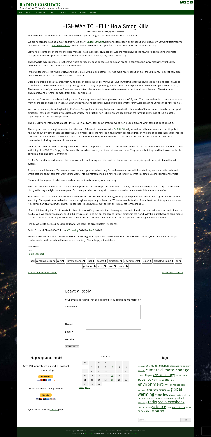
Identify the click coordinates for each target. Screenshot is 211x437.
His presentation (61, 45)
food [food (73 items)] (155, 389)
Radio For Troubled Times (42, 272)
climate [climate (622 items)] (153, 369)
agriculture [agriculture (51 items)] (163, 365)
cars (59, 260)
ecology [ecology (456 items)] (168, 374)
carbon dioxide (44, 260)
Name (69, 324)
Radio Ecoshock (36, 253)
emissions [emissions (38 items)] (159, 380)
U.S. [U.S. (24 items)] (150, 411)
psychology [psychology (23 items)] (142, 403)
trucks (122, 266)
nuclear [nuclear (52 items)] (142, 398)
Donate (83, 12)
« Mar (81, 387)
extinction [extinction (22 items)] (142, 390)
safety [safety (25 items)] (149, 407)
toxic (111, 266)
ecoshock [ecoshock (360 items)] (145, 379)
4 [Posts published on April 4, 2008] (112, 367)
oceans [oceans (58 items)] (167, 398)
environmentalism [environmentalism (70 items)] (174, 384)
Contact (74, 12)
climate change (74, 260)
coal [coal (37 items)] (140, 375)
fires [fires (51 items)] (149, 389)
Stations (63, 12)
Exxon (146, 260)
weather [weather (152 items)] (158, 411)
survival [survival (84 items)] (143, 411)
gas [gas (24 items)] (168, 390)
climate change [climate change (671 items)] (174, 369)
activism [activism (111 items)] (151, 365)
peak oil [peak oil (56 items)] (179, 398)
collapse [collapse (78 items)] (148, 375)
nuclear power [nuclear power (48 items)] (154, 398)
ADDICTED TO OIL (172, 272)
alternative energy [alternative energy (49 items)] (180, 365)
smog (101, 266)
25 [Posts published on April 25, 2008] (112, 380)
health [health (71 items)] (159, 394)
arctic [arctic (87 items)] (141, 370)
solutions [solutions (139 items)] (178, 407)
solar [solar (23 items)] (169, 407)
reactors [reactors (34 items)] (142, 407)
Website (69, 339)
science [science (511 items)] (159, 406)
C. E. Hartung (89, 433)
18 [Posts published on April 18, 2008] (112, 375)
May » (87, 387)
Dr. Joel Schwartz (95, 41)
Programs (39, 12)
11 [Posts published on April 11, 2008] (112, 371)
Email (69, 331)
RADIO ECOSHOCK (39, 4)
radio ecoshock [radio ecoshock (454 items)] (171, 401)
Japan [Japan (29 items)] (173, 395)
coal (89, 260)
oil (177, 260)
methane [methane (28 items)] (186, 395)
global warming (162, 260)
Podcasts (52, 12)
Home (20, 12)
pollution (88, 266)
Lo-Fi (92, 230)
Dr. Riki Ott (119, 129)
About (28, 12)
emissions (114, 260)
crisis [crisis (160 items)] (157, 375)
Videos (93, 12)
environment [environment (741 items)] (150, 384)
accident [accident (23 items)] (141, 366)
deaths (100, 260)
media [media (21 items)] (178, 395)
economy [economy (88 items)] (181, 375)
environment (131, 260)
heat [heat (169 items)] (166, 394)
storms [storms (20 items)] (188, 407)
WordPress (134, 433)
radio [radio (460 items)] (152, 401)
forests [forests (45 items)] (162, 389)
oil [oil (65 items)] (173, 398)
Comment (71, 306)
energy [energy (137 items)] (169, 379)
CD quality (72, 230)
